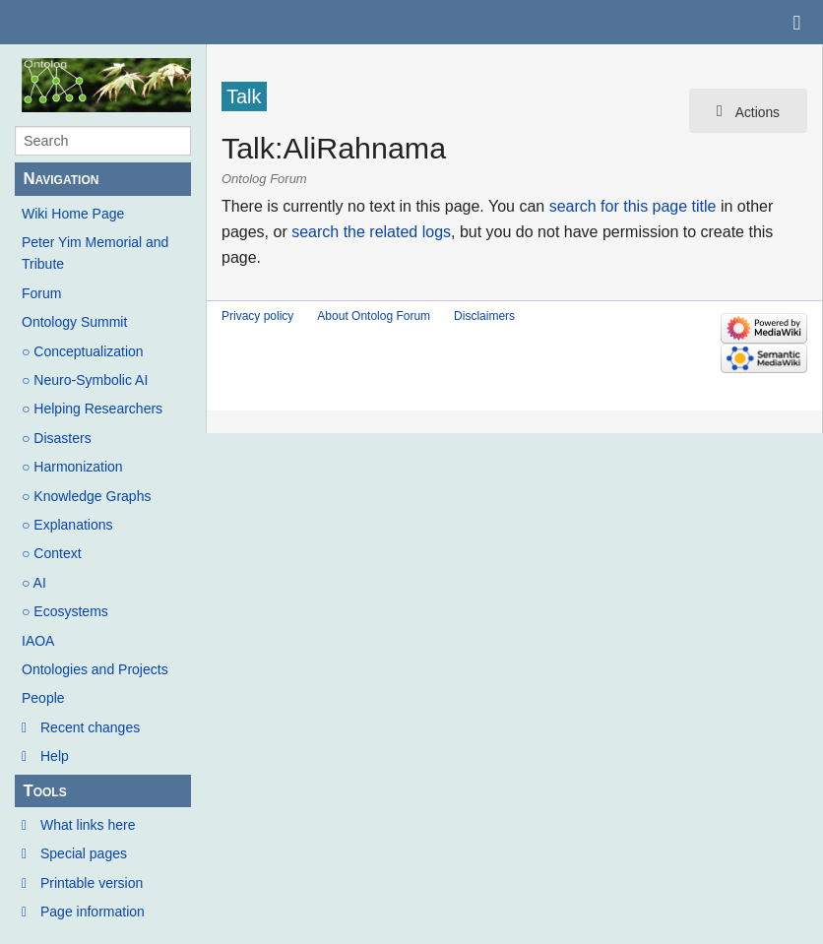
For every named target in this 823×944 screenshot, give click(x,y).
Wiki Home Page (73, 213)
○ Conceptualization (83, 351)
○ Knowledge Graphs (86, 496)
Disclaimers (484, 316)
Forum (41, 293)
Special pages (83, 853)
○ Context (52, 553)
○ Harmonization (72, 466)
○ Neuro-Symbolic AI (85, 380)
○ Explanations (67, 525)
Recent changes (90, 727)
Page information (92, 911)
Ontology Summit (74, 322)
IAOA (38, 641)
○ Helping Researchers (92, 408)
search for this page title (633, 206)
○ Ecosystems (65, 611)
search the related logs (371, 231)
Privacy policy (257, 316)
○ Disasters (57, 438)
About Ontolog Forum (373, 316)
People (43, 698)
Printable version (91, 883)
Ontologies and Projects (95, 669)
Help (54, 756)
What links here (87, 825)
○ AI (34, 583)
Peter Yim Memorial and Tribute (95, 253)
